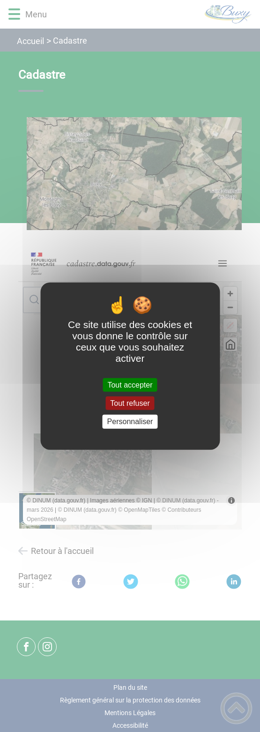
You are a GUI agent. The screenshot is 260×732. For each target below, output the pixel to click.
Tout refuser (129, 403)
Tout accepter (129, 385)
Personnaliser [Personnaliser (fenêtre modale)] (130, 422)
